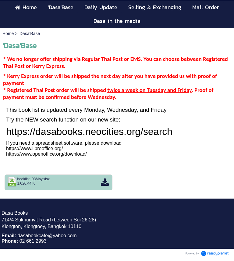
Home (8, 33)
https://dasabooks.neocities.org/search (89, 131)
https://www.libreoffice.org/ (34, 148)
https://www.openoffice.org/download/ (46, 154)
